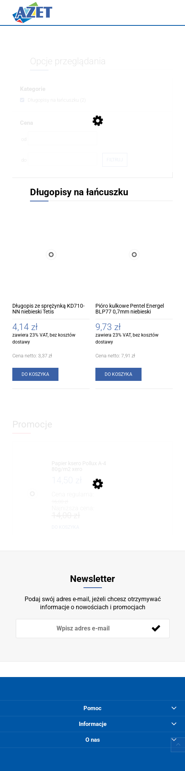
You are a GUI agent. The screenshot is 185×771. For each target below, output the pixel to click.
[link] (53, 99)
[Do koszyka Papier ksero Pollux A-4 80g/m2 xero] (65, 527)
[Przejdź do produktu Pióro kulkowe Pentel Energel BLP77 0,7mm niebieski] (134, 254)
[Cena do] (62, 159)
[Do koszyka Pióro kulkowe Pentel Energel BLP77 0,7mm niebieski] (118, 374)
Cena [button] (26, 122)
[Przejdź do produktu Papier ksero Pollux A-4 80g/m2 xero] (81, 466)
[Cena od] (62, 138)
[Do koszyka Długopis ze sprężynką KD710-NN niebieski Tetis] (35, 374)
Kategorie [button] (32, 88)
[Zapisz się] (156, 628)
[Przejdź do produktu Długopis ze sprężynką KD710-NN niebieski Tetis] (51, 254)
